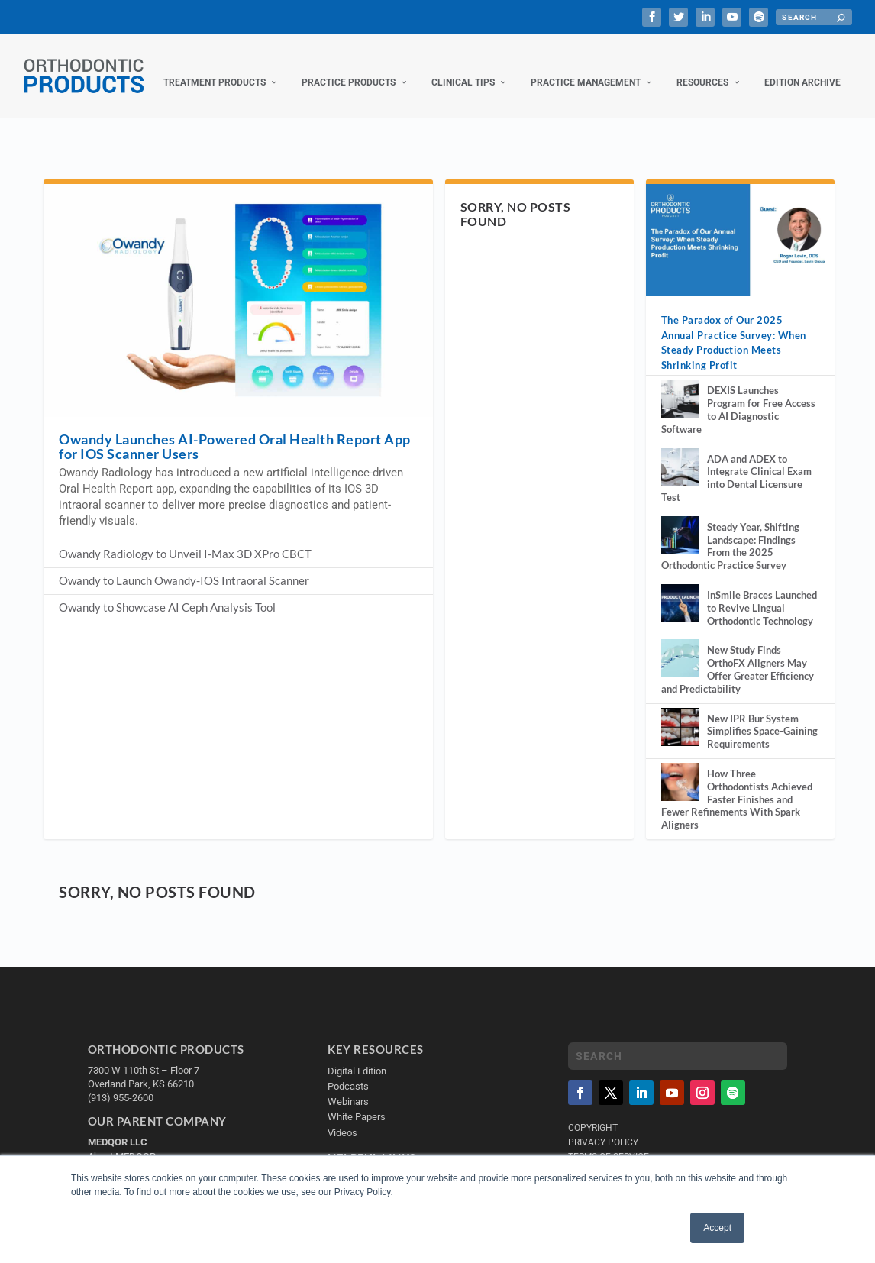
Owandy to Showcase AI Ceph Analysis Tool (167, 634)
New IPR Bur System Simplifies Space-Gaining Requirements (762, 758)
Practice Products (219, 109)
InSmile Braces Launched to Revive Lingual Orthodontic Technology (762, 634)
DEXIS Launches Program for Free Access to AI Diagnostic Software (738, 436)
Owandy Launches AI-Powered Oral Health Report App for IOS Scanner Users (235, 473)
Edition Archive (673, 109)
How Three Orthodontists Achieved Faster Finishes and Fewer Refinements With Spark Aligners (736, 826)
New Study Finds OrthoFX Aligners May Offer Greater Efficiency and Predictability (737, 695)
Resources (573, 109)
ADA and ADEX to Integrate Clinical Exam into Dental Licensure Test (736, 505)
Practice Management (457, 109)
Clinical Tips (334, 109)
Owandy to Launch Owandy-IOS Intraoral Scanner (184, 607)
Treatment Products (85, 109)
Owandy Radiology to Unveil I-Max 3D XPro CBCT (185, 580)
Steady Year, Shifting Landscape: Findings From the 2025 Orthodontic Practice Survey (730, 573)
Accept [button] (717, 1228)
